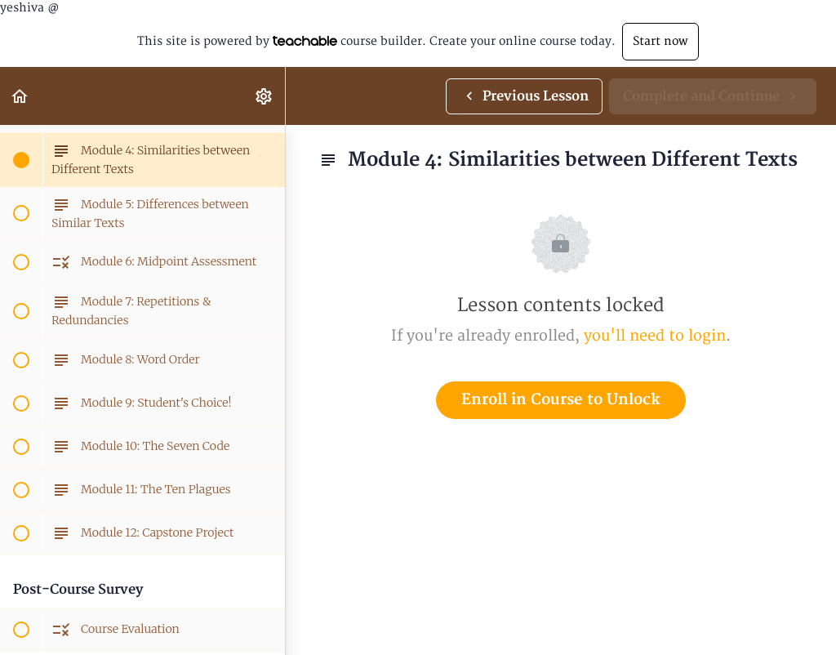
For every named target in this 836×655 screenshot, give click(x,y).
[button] (20, 96)
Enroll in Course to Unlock (560, 399)
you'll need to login (655, 336)
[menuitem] (264, 96)
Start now (660, 41)
